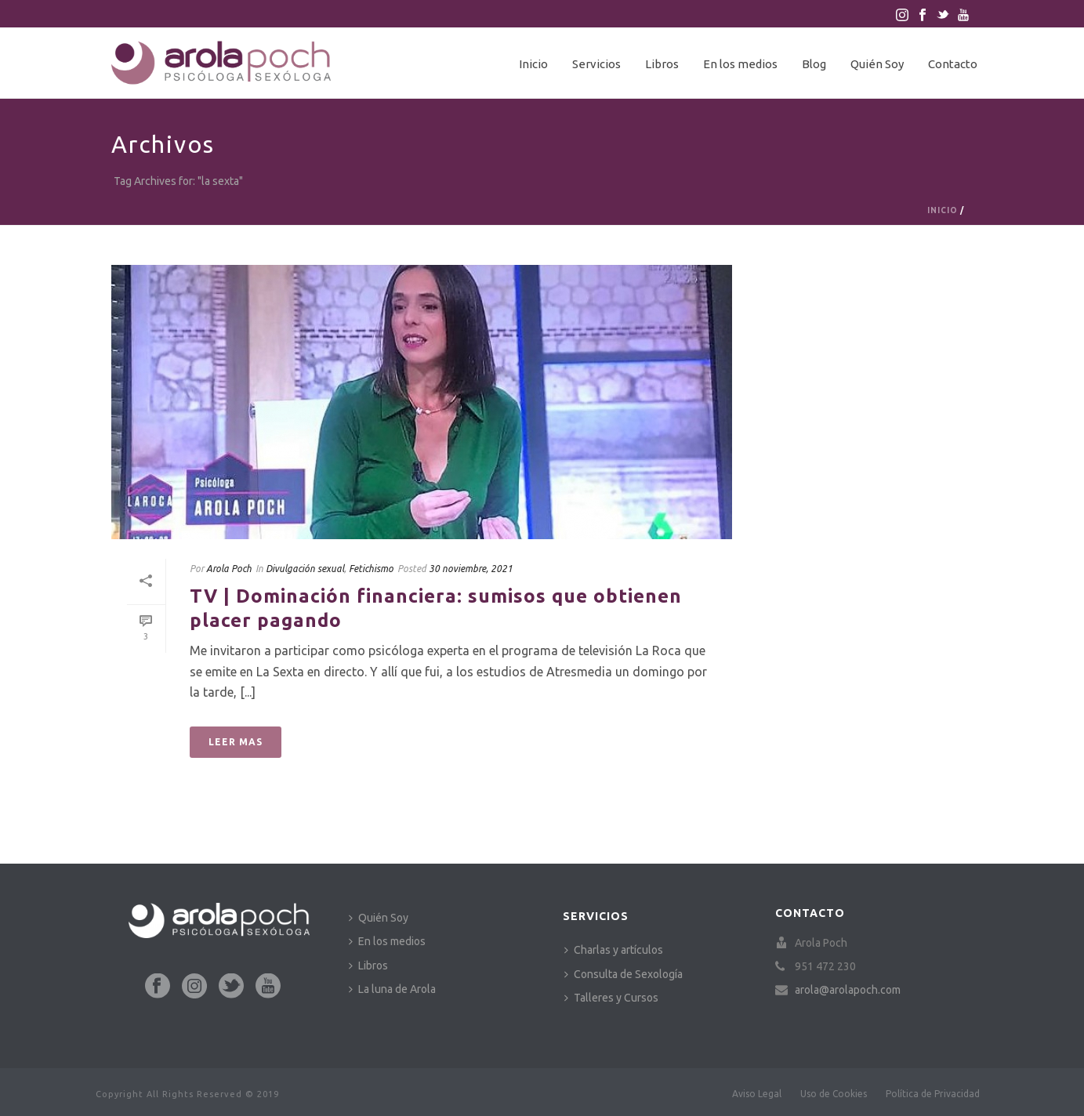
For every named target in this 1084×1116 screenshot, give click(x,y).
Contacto (952, 64)
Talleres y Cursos (611, 997)
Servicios (596, 64)
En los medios (740, 64)
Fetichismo (371, 568)
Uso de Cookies (833, 1094)
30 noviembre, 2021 (471, 568)
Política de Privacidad (933, 1094)
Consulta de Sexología (623, 974)
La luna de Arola (392, 989)
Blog (814, 64)
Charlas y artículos (613, 950)
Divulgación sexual (305, 568)
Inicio (533, 64)
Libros (662, 64)
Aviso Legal (756, 1094)
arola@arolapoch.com (848, 990)
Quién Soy (877, 64)
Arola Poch (229, 568)
